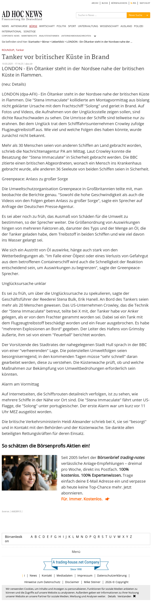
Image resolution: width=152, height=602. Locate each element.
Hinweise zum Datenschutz (42, 582)
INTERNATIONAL (12, 31)
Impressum (84, 575)
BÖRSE (33, 26)
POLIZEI (138, 26)
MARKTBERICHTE (29, 36)
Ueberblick (57, 41)
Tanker (20, 50)
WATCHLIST (145, 3)
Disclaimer (72, 582)
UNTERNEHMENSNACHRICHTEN (76, 36)
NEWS (5, 26)
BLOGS (105, 3)
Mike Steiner (92, 582)
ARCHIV (95, 3)
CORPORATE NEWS (10, 36)
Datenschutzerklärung (112, 575)
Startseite (34, 41)
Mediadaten (65, 575)
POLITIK (61, 26)
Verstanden (124, 596)
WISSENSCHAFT (109, 26)
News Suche (135, 15)
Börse (45, 41)
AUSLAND (126, 26)
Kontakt (47, 575)
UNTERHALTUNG (88, 26)
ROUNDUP (8, 50)
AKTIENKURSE (19, 26)
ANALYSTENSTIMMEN (49, 36)
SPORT (72, 26)
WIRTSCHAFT (47, 26)
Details (112, 596)
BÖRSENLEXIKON (119, 3)
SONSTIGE (30, 31)
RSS (133, 3)
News (33, 575)
